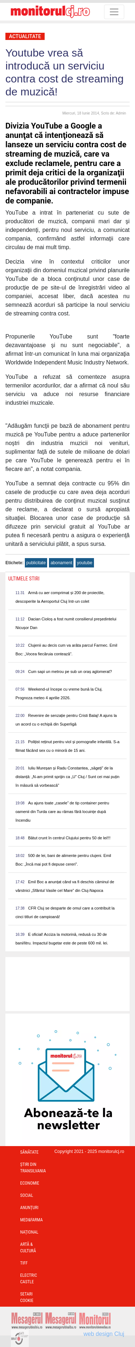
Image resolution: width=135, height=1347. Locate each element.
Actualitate (25, 36)
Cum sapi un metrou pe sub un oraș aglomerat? (70, 671)
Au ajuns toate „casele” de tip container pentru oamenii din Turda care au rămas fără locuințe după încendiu (62, 811)
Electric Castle (28, 1278)
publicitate (36, 562)
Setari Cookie (26, 1297)
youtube (85, 562)
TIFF (24, 1263)
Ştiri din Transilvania (33, 1167)
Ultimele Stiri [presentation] (24, 579)
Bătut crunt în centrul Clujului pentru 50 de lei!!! (69, 838)
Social (26, 1195)
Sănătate (29, 1152)
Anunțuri (29, 1207)
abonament (61, 562)
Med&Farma (31, 1219)
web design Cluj (104, 1334)
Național (29, 1232)
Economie (29, 1183)
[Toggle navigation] (114, 12)
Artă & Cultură (28, 1247)
